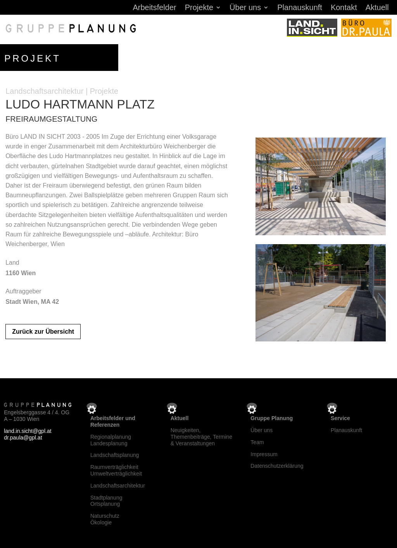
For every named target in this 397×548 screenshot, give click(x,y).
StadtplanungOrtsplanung (106, 499)
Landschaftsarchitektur (117, 484)
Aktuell (377, 8)
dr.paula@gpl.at (23, 436)
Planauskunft (299, 8)
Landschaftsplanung (114, 454)
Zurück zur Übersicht (43, 330)
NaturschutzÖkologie (104, 517)
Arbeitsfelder (154, 8)
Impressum (263, 453)
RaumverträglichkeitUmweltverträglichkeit (116, 468)
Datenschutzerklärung (276, 465)
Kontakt (344, 8)
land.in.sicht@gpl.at (27, 429)
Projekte (199, 8)
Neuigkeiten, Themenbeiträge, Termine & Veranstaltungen (201, 435)
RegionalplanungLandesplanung (110, 438)
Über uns (245, 8)
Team (257, 441)
